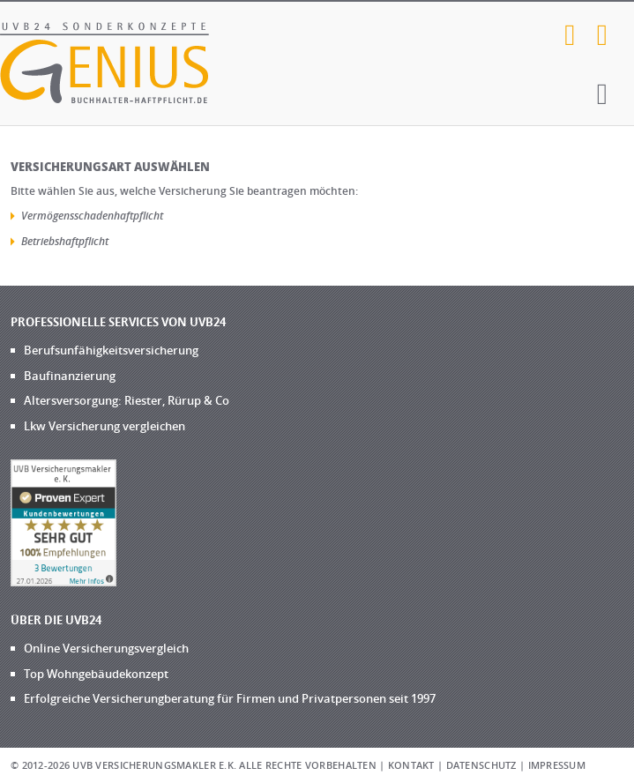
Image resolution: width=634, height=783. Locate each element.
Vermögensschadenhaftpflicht (92, 215)
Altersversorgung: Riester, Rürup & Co (126, 400)
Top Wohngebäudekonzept (96, 674)
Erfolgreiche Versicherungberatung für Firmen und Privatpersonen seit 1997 (230, 698)
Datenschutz (481, 765)
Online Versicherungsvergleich (106, 648)
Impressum (557, 765)
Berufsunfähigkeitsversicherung (111, 350)
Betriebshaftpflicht (64, 241)
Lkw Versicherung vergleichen (104, 426)
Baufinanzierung (70, 376)
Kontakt (411, 765)
